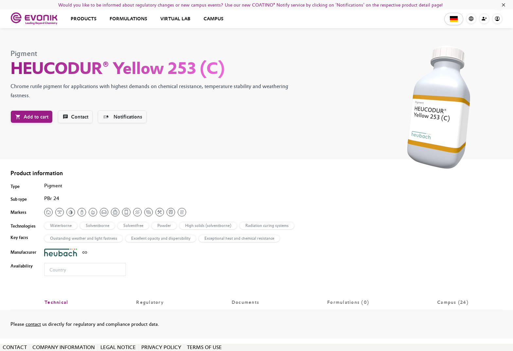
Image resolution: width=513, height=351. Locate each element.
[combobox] (85, 269)
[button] (453, 19)
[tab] (56, 302)
